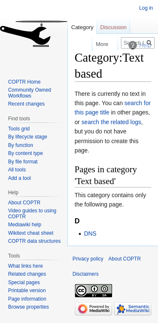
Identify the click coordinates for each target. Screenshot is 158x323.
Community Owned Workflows (29, 93)
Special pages (24, 282)
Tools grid (18, 129)
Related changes (27, 274)
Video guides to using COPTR (32, 214)
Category (82, 27)
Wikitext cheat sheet (30, 233)
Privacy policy (87, 259)
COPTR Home (24, 82)
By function (20, 145)
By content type (25, 153)
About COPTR (24, 203)
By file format (22, 162)
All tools (17, 170)
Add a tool (19, 178)
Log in (146, 8)
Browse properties (28, 307)
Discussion (113, 27)
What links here (25, 266)
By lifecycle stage (27, 137)
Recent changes (26, 104)
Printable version (27, 290)
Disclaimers (85, 274)
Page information (27, 299)
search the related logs (111, 122)
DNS (90, 233)
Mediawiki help (24, 225)
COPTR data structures (34, 241)
